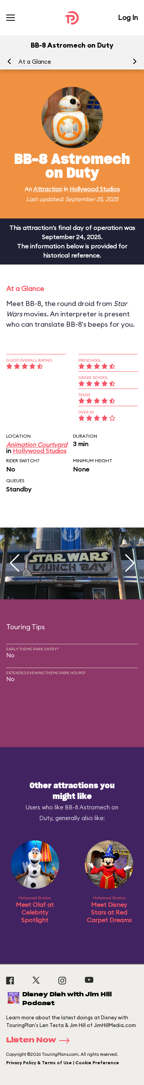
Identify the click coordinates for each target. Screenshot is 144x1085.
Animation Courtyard (36, 444)
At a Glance (34, 61)
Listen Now (40, 1040)
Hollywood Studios (95, 189)
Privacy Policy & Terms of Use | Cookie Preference (62, 1062)
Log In (128, 17)
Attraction (47, 189)
